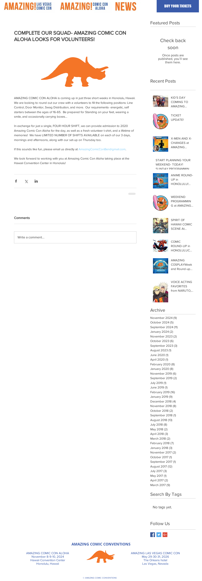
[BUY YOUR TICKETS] (178, 6)
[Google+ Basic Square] (165, 534)
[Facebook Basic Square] (152, 534)
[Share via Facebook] (16, 181)
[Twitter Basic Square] (158, 534)
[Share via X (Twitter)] (26, 181)
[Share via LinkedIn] (36, 181)
